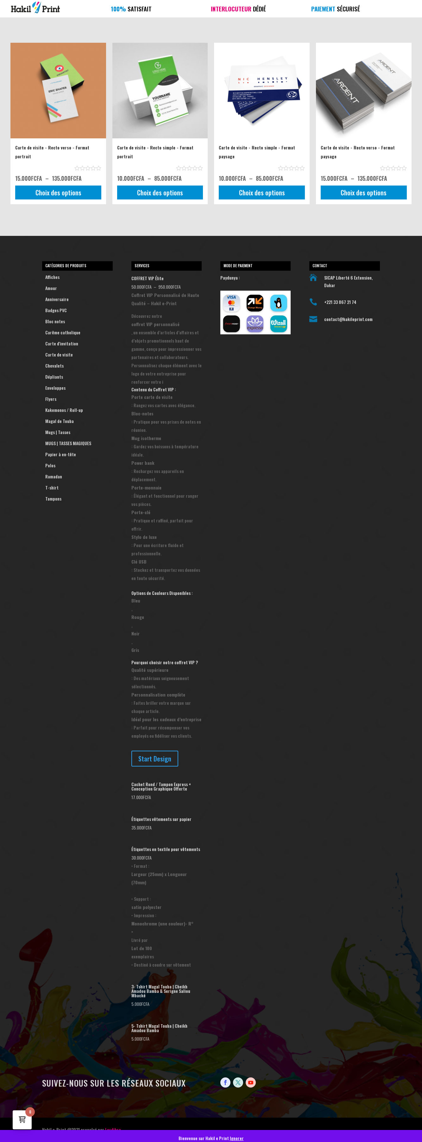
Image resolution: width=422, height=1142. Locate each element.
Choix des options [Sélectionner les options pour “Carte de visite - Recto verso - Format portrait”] (58, 192)
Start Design (154, 758)
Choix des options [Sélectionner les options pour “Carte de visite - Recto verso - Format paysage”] (364, 192)
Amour (77, 288)
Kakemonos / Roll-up (77, 410)
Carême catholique (77, 332)
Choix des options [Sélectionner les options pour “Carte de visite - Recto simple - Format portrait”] (160, 192)
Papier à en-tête (77, 454)
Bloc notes (77, 321)
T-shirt (77, 487)
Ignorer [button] (237, 1138)
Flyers (77, 399)
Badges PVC (77, 310)
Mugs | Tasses (77, 432)
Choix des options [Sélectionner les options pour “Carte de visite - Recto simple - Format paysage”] (262, 192)
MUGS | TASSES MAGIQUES (77, 443)
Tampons (77, 498)
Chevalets (77, 366)
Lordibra (113, 1129)
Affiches (77, 277)
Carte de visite (77, 354)
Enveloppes (77, 388)
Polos (77, 465)
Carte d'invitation (77, 343)
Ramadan (77, 476)
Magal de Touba (77, 421)
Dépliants (77, 377)
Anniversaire (77, 299)
